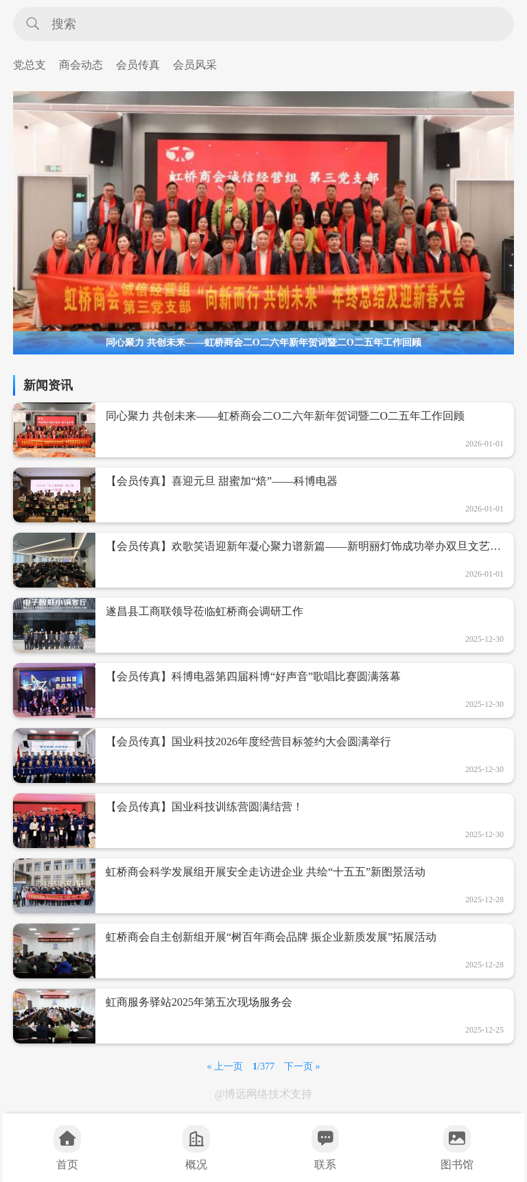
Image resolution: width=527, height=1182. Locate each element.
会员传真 (138, 65)
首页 (67, 1147)
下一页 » (302, 1066)
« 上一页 (225, 1066)
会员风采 (195, 65)
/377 (263, 1066)
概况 (196, 1147)
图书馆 (457, 1147)
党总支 (29, 65)
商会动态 (81, 65)
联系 (325, 1147)
